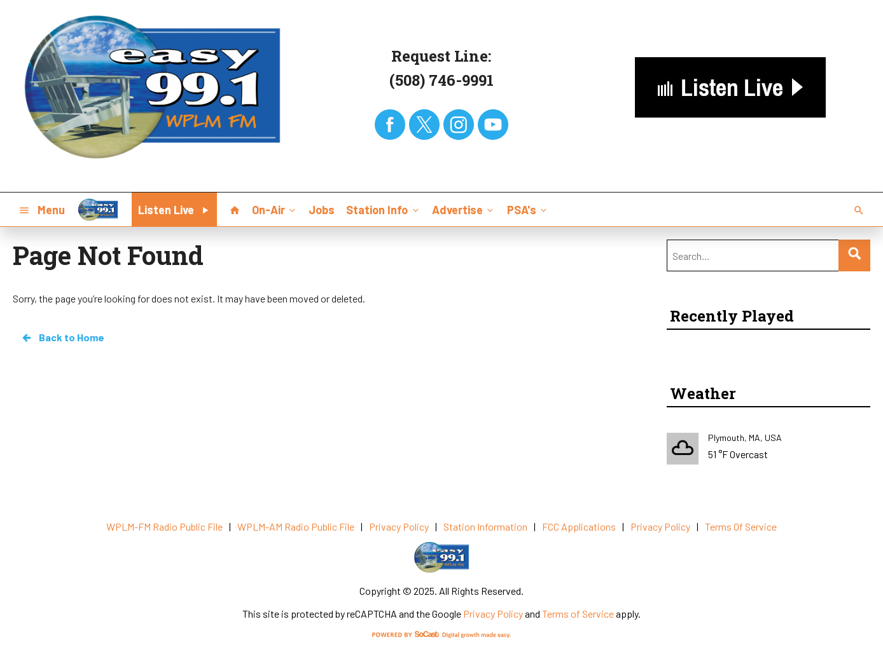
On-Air (275, 209)
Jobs (322, 210)
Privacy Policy (493, 614)
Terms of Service (578, 614)
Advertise (464, 209)
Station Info (383, 209)
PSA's (528, 209)
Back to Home (62, 337)
